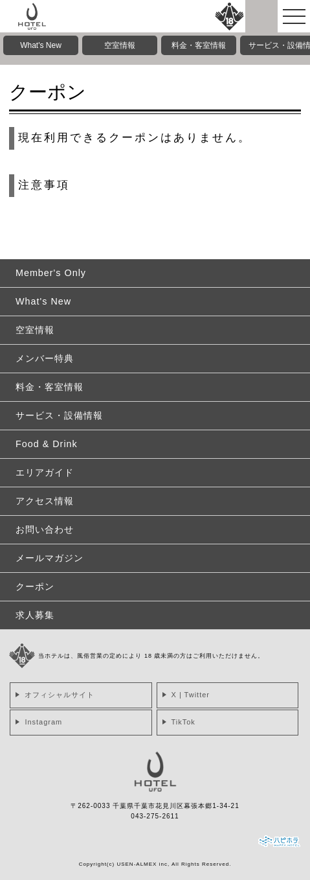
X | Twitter (191, 695)
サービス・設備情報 (59, 415)
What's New (40, 45)
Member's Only (51, 273)
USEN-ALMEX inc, (143, 864)
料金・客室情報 (199, 45)
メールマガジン (49, 558)
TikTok (183, 722)
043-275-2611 (155, 816)
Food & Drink (47, 444)
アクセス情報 (45, 501)
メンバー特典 (45, 358)
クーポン (35, 586)
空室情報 (119, 45)
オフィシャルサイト (59, 695)
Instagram (43, 722)
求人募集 (35, 615)
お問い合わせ (45, 529)
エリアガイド (45, 472)
